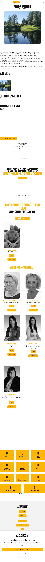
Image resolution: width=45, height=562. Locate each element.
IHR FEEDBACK (22, 521)
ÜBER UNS (22, 511)
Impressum (25, 557)
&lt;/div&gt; (22, 318)
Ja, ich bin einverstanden (22, 549)
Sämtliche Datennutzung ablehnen (22, 553)
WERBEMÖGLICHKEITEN (22, 525)
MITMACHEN (16, 2)
